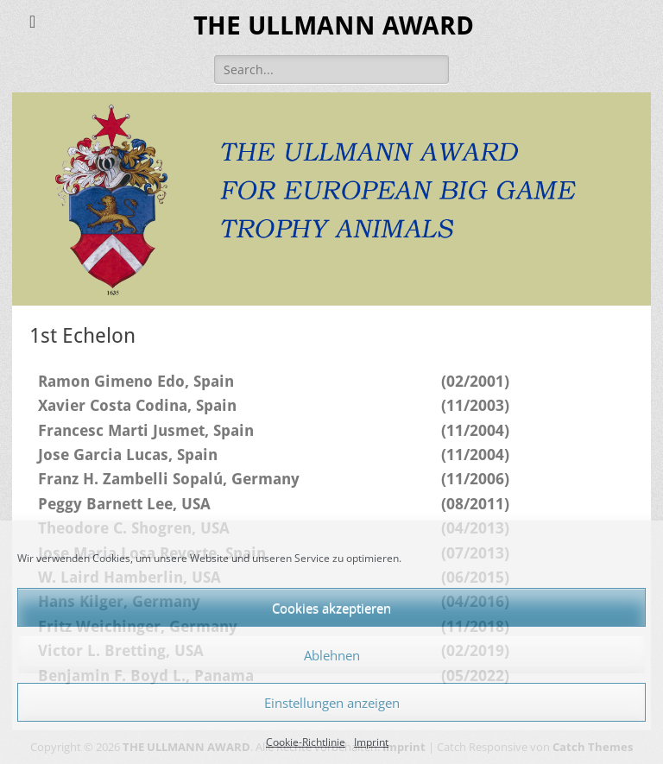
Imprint (371, 742)
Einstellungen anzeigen (332, 702)
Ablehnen (332, 655)
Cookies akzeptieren (331, 607)
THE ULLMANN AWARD (333, 25)
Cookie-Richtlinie (305, 742)
